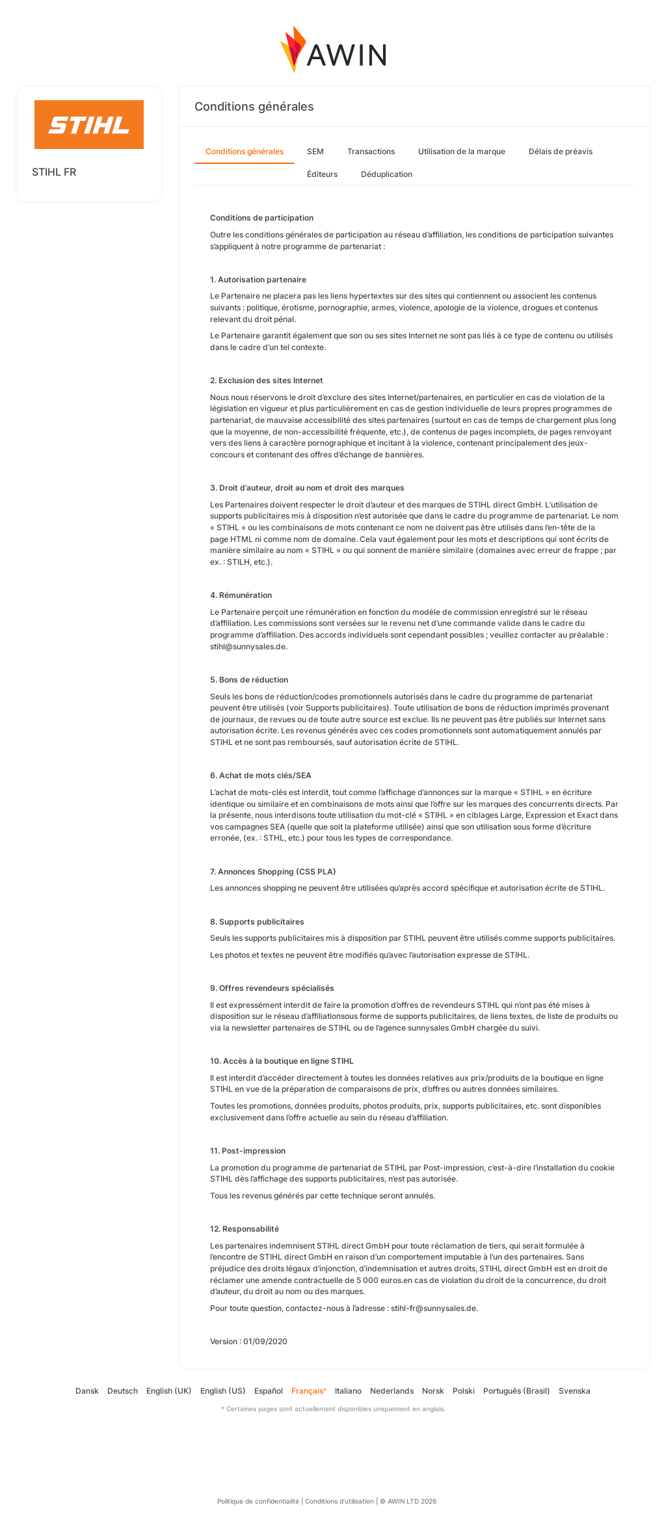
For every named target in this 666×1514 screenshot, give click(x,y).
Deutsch (122, 1391)
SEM (315, 151)
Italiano (348, 1391)
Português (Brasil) (516, 1391)
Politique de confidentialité (258, 1501)
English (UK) (169, 1391)
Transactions (371, 151)
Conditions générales (245, 151)
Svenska (575, 1391)
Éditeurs (322, 174)
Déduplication (386, 174)
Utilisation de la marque (461, 151)
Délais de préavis (561, 151)
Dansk (87, 1391)
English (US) (223, 1391)
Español (268, 1391)
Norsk (433, 1391)
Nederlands (392, 1391)
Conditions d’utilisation (339, 1501)
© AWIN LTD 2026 (408, 1501)
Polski (464, 1391)
